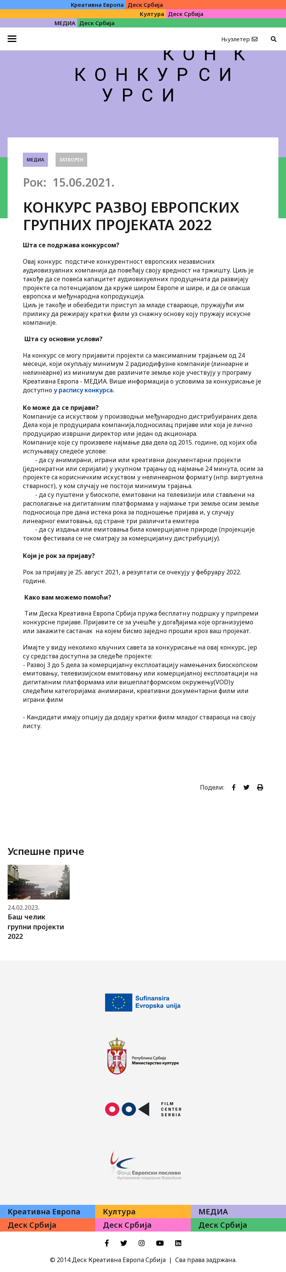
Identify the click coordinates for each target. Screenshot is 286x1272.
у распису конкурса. (84, 390)
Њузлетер (235, 39)
